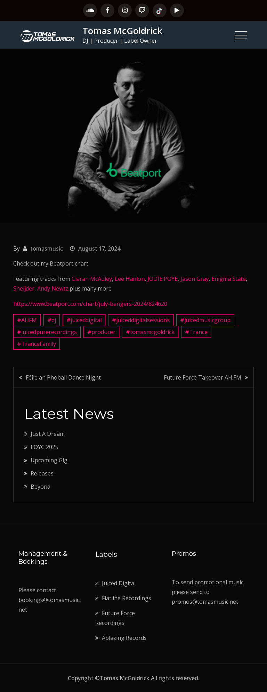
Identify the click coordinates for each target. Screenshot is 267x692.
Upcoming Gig (49, 460)
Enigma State (228, 279)
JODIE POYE (162, 279)
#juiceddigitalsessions (141, 320)
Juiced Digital (119, 583)
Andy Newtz (52, 288)
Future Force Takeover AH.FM (202, 377)
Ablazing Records (124, 638)
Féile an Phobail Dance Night (63, 377)
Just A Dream (48, 434)
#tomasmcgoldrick (150, 332)
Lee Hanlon (130, 279)
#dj (51, 320)
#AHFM (27, 320)
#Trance (196, 332)
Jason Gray (194, 279)
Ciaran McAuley (92, 279)
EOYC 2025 (44, 447)
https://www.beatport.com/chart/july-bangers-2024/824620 (90, 304)
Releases (42, 473)
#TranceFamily (36, 344)
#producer (101, 332)
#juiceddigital (84, 320)
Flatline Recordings (126, 598)
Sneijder (23, 288)
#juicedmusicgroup (205, 320)
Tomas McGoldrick (122, 30)
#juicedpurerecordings (47, 332)
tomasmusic (46, 248)
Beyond (40, 486)
